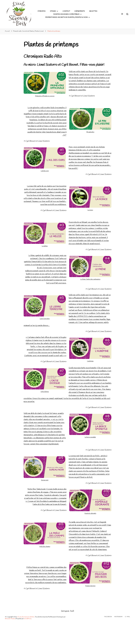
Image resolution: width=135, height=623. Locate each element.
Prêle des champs (44, 547)
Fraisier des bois (90, 586)
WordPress (27, 619)
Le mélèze (45, 246)
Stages (53, 11)
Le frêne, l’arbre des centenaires (90, 279)
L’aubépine (90, 361)
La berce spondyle (90, 437)
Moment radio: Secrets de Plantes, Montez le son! (66, 17)
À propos (41, 11)
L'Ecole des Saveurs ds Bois (25, 617)
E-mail (127, 617)
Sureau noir (44, 480)
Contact (66, 11)
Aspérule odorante (90, 513)
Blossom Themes (10, 619)
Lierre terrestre (45, 319)
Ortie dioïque (45, 392)
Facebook (108, 617)
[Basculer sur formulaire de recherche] (127, 14)
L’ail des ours (45, 171)
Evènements (80, 11)
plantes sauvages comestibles (66, 14)
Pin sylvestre (90, 132)
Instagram (118, 617)
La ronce (90, 210)
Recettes (93, 11)
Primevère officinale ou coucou (44, 96)
